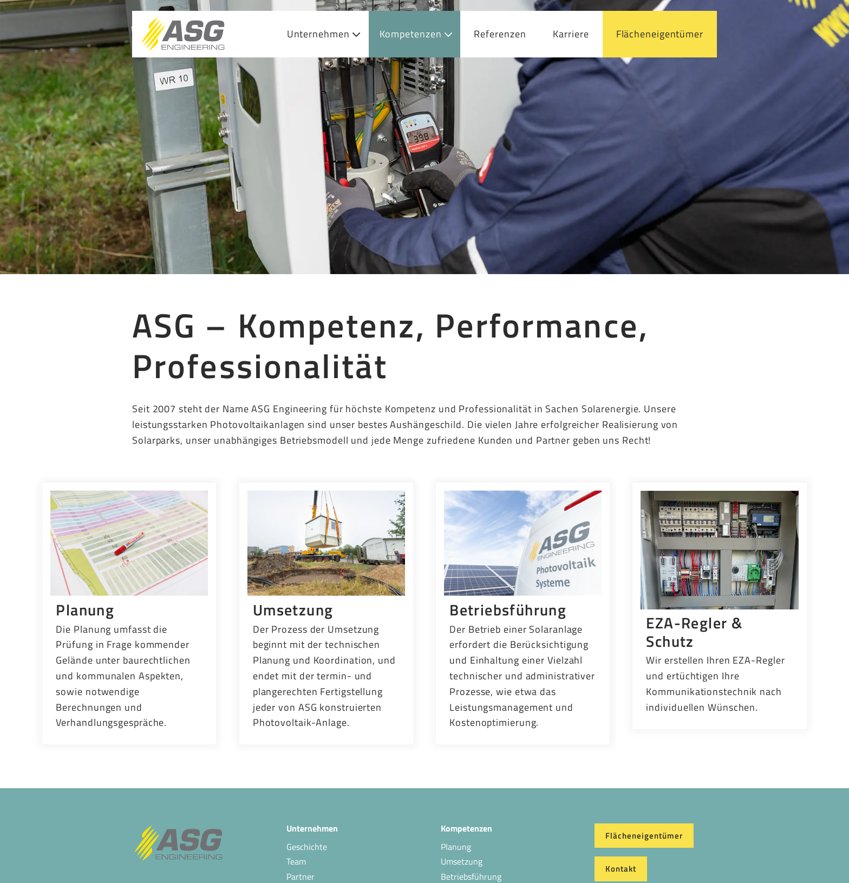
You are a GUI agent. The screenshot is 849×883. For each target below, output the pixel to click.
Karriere (571, 34)
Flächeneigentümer (659, 34)
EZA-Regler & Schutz (694, 632)
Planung (85, 609)
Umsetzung (293, 609)
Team (296, 861)
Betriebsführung (507, 609)
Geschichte (306, 846)
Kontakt (620, 868)
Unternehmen (318, 34)
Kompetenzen (411, 34)
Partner (300, 876)
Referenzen (500, 34)
